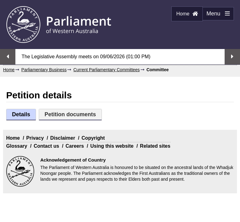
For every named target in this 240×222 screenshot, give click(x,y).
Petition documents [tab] (70, 114)
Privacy (35, 138)
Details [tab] (21, 114)
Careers (75, 146)
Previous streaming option (7, 56)
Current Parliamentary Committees (106, 69)
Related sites (155, 146)
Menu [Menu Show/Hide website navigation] (216, 15)
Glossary (16, 146)
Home (187, 13)
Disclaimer (62, 138)
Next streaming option (232, 56)
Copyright (93, 138)
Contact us (46, 146)
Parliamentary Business (43, 69)
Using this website (111, 146)
